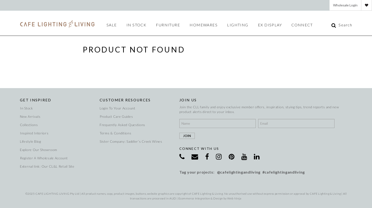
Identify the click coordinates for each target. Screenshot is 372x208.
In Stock (26, 108)
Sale (112, 25)
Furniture (168, 25)
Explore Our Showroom (38, 150)
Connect (302, 25)
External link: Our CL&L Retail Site (47, 166)
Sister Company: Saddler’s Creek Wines (131, 141)
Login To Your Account (117, 108)
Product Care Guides (116, 116)
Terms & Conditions (115, 133)
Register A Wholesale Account (44, 158)
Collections (29, 125)
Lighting (237, 25)
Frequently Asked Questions (122, 125)
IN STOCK (136, 25)
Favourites (366, 5)
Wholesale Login (345, 5)
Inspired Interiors (34, 133)
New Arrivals (30, 116)
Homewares (204, 25)
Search (345, 25)
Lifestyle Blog (30, 141)
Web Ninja (234, 198)
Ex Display (270, 25)
